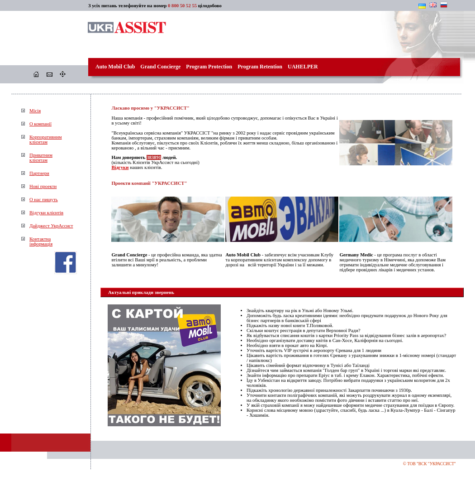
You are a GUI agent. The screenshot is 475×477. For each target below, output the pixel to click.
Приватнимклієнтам (40, 158)
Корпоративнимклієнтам (45, 140)
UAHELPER (303, 66)
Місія (35, 110)
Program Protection (209, 66)
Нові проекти (43, 186)
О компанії (40, 123)
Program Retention (260, 66)
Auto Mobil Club (115, 66)
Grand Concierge (160, 66)
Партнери (39, 173)
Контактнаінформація (40, 241)
